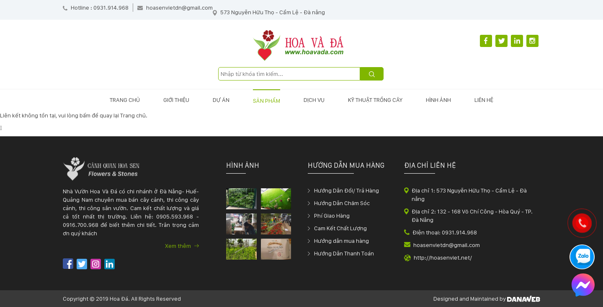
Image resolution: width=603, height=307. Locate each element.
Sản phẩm (266, 100)
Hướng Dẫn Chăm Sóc (342, 203)
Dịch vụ (314, 99)
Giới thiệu (176, 99)
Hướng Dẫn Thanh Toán (344, 253)
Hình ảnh (438, 99)
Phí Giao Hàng (332, 215)
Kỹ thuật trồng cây (375, 99)
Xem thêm (182, 245)
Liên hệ (483, 99)
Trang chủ (125, 99)
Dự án (221, 99)
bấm (85, 115)
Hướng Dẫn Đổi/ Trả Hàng (346, 190)
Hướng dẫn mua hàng (341, 240)
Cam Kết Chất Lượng (340, 228)
